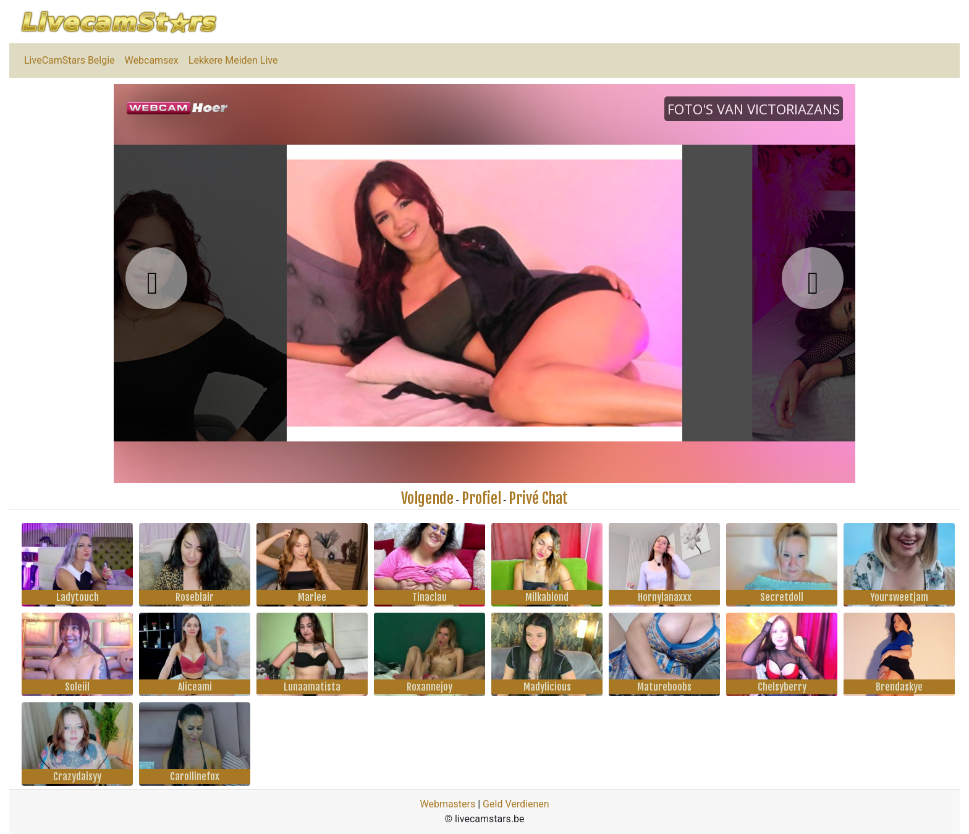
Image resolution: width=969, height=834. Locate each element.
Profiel (481, 498)
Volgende (427, 498)
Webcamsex (152, 60)
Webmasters (447, 804)
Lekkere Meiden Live (233, 60)
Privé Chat (538, 498)
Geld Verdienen (516, 804)
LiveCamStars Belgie (69, 60)
